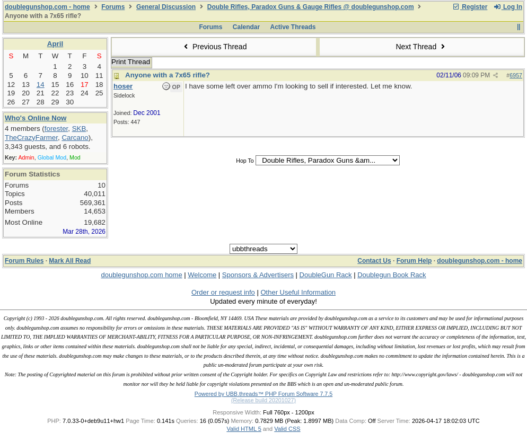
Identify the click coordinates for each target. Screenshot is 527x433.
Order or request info (223, 292)
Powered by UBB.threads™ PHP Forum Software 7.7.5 (263, 394)
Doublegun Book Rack (391, 275)
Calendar (246, 27)
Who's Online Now (35, 118)
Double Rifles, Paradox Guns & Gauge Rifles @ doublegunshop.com (310, 7)
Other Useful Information (298, 292)
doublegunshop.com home (141, 275)
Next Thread (421, 46)
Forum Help (414, 260)
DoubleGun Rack (326, 275)
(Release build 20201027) (263, 400)
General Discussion (166, 7)
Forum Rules (24, 260)
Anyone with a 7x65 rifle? (167, 75)
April (55, 44)
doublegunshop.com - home (47, 7)
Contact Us (374, 260)
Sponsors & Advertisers (258, 275)
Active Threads (293, 27)
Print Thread (130, 62)
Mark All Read (70, 260)
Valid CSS (287, 429)
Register (469, 7)
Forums (113, 7)
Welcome (202, 275)
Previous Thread (214, 46)
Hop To (245, 160)
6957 (516, 75)
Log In (508, 7)
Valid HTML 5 (243, 429)
